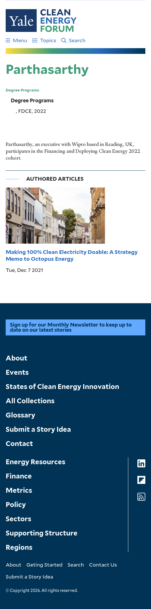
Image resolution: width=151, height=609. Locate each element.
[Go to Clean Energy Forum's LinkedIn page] (141, 463)
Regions (19, 547)
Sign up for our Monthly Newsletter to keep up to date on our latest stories (71, 327)
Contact (19, 443)
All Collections (30, 401)
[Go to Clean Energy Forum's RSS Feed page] (141, 497)
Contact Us (103, 564)
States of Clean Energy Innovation (62, 386)
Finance (19, 476)
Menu (16, 40)
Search (73, 40)
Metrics (19, 490)
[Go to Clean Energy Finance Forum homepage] (41, 20)
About (16, 358)
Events (17, 372)
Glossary (20, 415)
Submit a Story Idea (38, 429)
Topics (44, 40)
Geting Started (44, 564)
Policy (16, 504)
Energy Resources (35, 462)
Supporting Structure (41, 533)
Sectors (18, 519)
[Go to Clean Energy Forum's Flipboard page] (141, 480)
